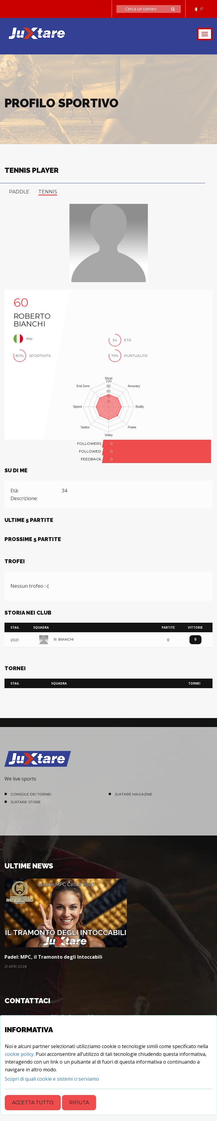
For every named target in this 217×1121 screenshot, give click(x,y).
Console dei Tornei (30, 794)
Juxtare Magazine (133, 794)
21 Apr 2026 (15, 966)
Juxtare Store (25, 802)
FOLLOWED (90, 451)
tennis (47, 192)
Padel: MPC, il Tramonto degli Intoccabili (53, 957)
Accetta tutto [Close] (33, 1102)
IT (199, 9)
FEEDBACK (91, 459)
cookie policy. (19, 1054)
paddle (19, 192)
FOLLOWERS (89, 443)
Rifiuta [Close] (79, 1102)
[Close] (52, 1079)
